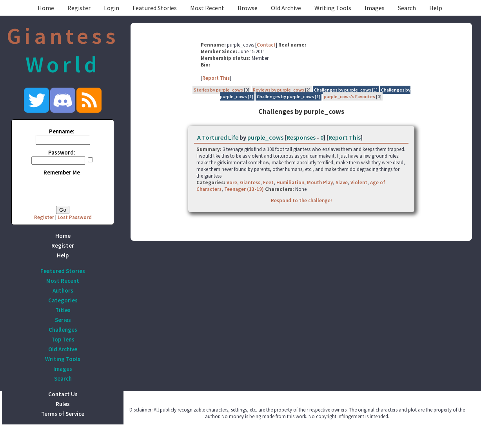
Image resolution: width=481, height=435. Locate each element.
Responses (301, 137)
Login (111, 8)
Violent (358, 182)
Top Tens (62, 339)
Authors (63, 290)
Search (407, 8)
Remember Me (62, 172)
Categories (63, 300)
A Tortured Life (217, 137)
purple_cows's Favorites (349, 96)
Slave (342, 182)
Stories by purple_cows (218, 90)
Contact (266, 44)
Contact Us (63, 394)
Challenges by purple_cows (342, 90)
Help (435, 8)
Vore (232, 182)
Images (375, 8)
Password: (61, 152)
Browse (248, 8)
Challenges (63, 329)
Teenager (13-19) (244, 189)
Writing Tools (332, 8)
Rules (63, 404)
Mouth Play (320, 182)
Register (79, 8)
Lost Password (75, 217)
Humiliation (290, 182)
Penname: (61, 131)
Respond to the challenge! (301, 200)
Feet (268, 182)
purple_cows (265, 137)
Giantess (250, 182)
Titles (63, 310)
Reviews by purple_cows (278, 90)
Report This (216, 78)
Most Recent (207, 8)
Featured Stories (155, 8)
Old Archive (286, 8)
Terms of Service (62, 413)
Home (46, 8)
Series (63, 320)
